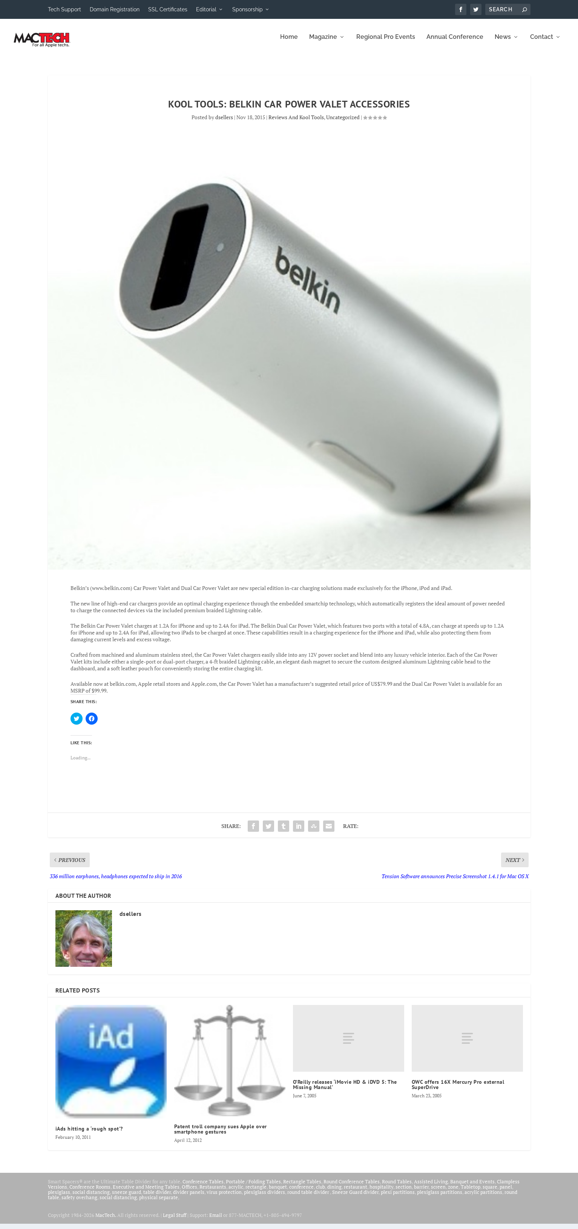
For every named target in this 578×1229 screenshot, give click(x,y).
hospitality (381, 1192)
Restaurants (212, 1192)
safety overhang (79, 1202)
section (404, 1192)
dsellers (224, 122)
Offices (189, 1192)
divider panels (188, 1197)
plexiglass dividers (264, 1197)
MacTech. (105, 1220)
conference (301, 1192)
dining (334, 1192)
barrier (421, 1192)
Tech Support (64, 9)
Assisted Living (431, 1186)
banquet (278, 1192)
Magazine (323, 42)
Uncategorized (343, 122)
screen (438, 1192)
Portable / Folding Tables (253, 1186)
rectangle (256, 1192)
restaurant (355, 1192)
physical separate (158, 1202)
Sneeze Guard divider (355, 1197)
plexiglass (59, 1197)
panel (506, 1192)
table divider (157, 1197)
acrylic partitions (483, 1197)
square (490, 1192)
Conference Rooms (89, 1192)
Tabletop (470, 1192)
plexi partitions (398, 1197)
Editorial (206, 9)
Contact (541, 42)
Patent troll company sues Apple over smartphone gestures (220, 1134)
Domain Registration (115, 9)
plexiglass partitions (439, 1197)
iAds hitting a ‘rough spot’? (89, 1134)
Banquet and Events (472, 1186)
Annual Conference (454, 42)
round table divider (308, 1197)
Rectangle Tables (302, 1186)
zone (453, 1192)
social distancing (91, 1197)
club (320, 1192)
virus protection (224, 1197)
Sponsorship (247, 9)
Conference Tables (203, 1186)
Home (289, 42)
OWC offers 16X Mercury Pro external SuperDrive (458, 1090)
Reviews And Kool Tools (296, 122)
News (503, 42)
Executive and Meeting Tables (146, 1192)
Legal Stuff (174, 1220)
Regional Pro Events (385, 42)
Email (215, 1220)
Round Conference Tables (351, 1186)
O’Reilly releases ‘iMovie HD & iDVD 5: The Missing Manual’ (345, 1090)
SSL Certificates (167, 9)
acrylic (235, 1192)
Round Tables (397, 1186)
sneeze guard (126, 1197)
